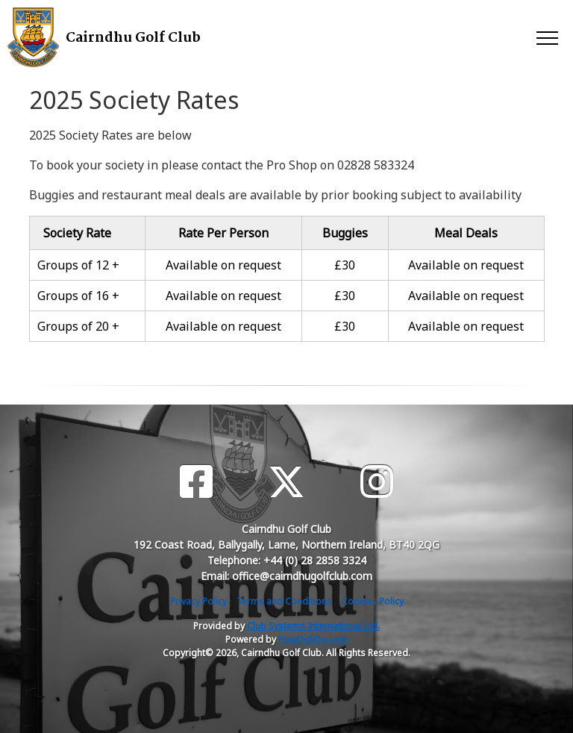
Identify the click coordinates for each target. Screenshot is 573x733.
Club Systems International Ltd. (313, 626)
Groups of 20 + (78, 326)
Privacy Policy (198, 601)
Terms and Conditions (284, 601)
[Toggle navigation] (546, 37)
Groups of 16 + (78, 295)
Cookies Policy (373, 601)
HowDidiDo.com (313, 639)
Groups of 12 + (78, 265)
